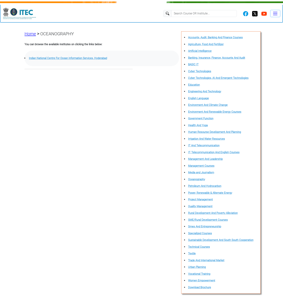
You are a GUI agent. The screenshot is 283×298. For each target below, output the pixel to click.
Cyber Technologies (199, 71)
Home (30, 33)
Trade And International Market (206, 260)
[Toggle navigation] (275, 13)
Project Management (200, 199)
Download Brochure (199, 287)
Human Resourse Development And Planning (214, 132)
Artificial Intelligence (200, 51)
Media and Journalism (201, 172)
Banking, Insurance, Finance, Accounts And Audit (216, 57)
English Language (198, 98)
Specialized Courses (200, 233)
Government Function (200, 118)
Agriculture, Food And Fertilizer (206, 44)
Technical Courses (199, 246)
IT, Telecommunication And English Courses (214, 152)
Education (194, 84)
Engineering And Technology (204, 91)
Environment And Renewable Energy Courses (214, 111)
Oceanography (196, 179)
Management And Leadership (205, 159)
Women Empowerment (201, 280)
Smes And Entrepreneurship (204, 226)
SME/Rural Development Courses (208, 219)
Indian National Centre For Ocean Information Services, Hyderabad (68, 58)
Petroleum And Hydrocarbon (204, 186)
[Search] (204, 13)
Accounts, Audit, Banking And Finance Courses (215, 37)
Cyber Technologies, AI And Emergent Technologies (218, 78)
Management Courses (201, 165)
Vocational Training (199, 273)
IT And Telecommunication (203, 145)
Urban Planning (197, 267)
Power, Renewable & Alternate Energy (210, 192)
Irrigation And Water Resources (206, 138)
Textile (192, 253)
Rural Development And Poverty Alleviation (213, 213)
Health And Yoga (198, 125)
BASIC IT (193, 64)
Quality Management (200, 206)
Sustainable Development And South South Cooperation (220, 240)
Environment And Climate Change (208, 105)
